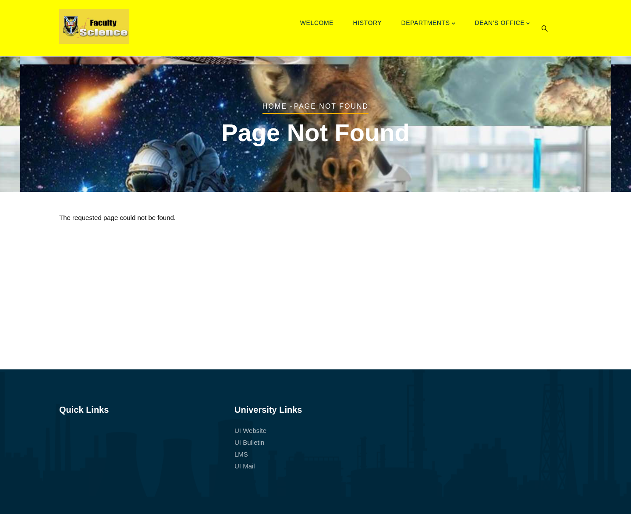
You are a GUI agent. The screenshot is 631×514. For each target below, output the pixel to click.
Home (274, 106)
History (367, 22)
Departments (428, 23)
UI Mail (244, 466)
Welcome (317, 22)
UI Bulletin (249, 442)
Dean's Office (502, 23)
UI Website (250, 430)
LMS (241, 454)
